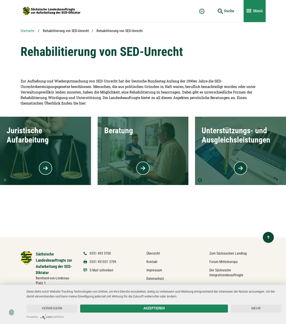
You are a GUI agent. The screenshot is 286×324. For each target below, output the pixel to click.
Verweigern (52, 308)
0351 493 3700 (100, 253)
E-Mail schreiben (101, 270)
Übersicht (153, 253)
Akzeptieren (154, 308)
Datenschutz (155, 278)
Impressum (154, 270)
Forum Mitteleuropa (223, 262)
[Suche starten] (226, 11)
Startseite (27, 31)
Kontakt (151, 262)
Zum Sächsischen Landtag (228, 253)
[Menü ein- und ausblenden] (255, 11)
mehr (256, 308)
